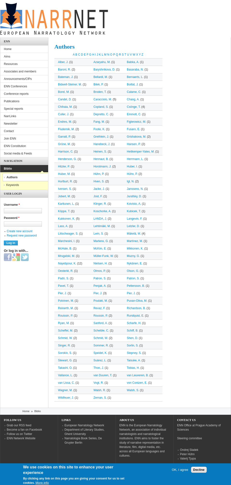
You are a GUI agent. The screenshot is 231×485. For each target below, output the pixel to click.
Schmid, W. (65, 338)
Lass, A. (63, 226)
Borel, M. (64, 92)
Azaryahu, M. (101, 62)
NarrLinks (10, 116)
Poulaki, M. (100, 300)
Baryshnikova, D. (104, 69)
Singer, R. (64, 345)
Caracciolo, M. (102, 99)
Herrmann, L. (135, 159)
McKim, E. (100, 248)
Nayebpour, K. (67, 263)
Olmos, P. (99, 271)
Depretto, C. (101, 114)
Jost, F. (98, 196)
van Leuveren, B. (138, 375)
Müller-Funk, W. (103, 256)
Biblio (8, 168)
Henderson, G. (67, 159)
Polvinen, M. (66, 300)
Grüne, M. (64, 144)
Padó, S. (63, 278)
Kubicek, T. (134, 211)
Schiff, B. (132, 330)
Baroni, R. (64, 69)
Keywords (12, 185)
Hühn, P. (98, 174)
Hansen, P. (134, 144)
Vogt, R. (98, 382)
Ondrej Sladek (189, 450)
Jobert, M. (64, 196)
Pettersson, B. (136, 285)
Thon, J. (98, 368)
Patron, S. (99, 278)
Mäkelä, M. (134, 233)
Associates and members (20, 71)
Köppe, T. (64, 211)
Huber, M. (64, 174)
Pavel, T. (63, 285)
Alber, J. (63, 62)
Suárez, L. (100, 360)
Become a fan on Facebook (24, 429)
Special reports (13, 108)
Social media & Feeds (18, 153)
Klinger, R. (100, 203)
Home (8, 49)
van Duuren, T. (102, 375)
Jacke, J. (99, 189)
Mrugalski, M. (66, 256)
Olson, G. (133, 271)
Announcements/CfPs (18, 79)
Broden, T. (99, 92)
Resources (11, 64)
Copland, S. (101, 106)
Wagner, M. (65, 390)
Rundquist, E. (135, 315)
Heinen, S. (100, 151)
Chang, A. (133, 99)
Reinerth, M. (66, 308)
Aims (7, 56)
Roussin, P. (100, 315)
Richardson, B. (136, 308)
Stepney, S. (134, 353)
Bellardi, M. (100, 77)
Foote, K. (99, 129)
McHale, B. (65, 248)
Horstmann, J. (102, 166)
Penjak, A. (99, 285)
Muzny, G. (133, 256)
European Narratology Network (84, 425)
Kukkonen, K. (66, 218)
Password (11, 218)
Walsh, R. (99, 390)
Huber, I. (132, 166)
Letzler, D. (133, 226)
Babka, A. (133, 62)
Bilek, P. (98, 84)
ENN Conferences (15, 86)
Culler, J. (63, 114)
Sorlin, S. (133, 345)
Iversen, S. (65, 189)
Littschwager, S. (68, 233)
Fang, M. (99, 121)
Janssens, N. (135, 189)
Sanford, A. (100, 323)
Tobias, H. (133, 368)
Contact (9, 131)
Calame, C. (134, 92)
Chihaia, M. (65, 106)
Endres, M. (65, 121)
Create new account (19, 231)
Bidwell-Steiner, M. (70, 84)
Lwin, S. (98, 233)
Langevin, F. (134, 218)
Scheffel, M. (65, 330)
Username (12, 204)
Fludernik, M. (66, 129)
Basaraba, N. (135, 69)
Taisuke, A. (134, 360)
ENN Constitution (15, 146)
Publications (11, 101)
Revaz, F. (99, 308)
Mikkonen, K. (135, 248)
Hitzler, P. (64, 166)
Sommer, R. (101, 345)
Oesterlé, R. (65, 271)
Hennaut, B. (101, 159)
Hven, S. (98, 181)
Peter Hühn (187, 454)
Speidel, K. (100, 353)
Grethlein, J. (101, 136)
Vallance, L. (65, 375)
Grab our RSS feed (19, 425)
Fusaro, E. (133, 129)
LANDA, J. (100, 218)
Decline (199, 472)
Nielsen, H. (100, 263)
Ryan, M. (64, 323)
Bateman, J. (65, 77)
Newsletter (11, 123)
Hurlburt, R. (65, 181)
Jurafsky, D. (134, 196)
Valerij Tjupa (188, 458)
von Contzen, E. (137, 382)
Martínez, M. (135, 241)
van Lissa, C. (66, 382)
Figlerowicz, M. (136, 121)
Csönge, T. (134, 106)
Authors (12, 177)
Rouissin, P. (65, 315)
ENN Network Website (21, 438)
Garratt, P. (64, 136)
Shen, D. (132, 338)
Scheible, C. (101, 330)
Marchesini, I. (66, 241)
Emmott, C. (134, 114)
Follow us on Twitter (19, 434)
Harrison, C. (65, 151)
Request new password (22, 235)
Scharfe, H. (134, 323)
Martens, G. (101, 241)
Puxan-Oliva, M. (137, 300)
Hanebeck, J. (101, 144)
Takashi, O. (65, 368)
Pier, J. (62, 293)
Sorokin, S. (65, 353)
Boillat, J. (133, 84)
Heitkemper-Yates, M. (140, 151)
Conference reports (16, 94)
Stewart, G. (65, 360)
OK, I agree (180, 472)
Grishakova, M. (136, 136)
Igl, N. (130, 181)
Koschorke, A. (102, 211)
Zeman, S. (100, 397)
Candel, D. (65, 99)
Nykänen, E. (134, 263)
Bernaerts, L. (135, 77)
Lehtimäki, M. (101, 226)
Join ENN (10, 138)
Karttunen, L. (66, 203)
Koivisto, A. (134, 203)
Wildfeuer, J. (66, 397)
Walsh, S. (133, 390)
